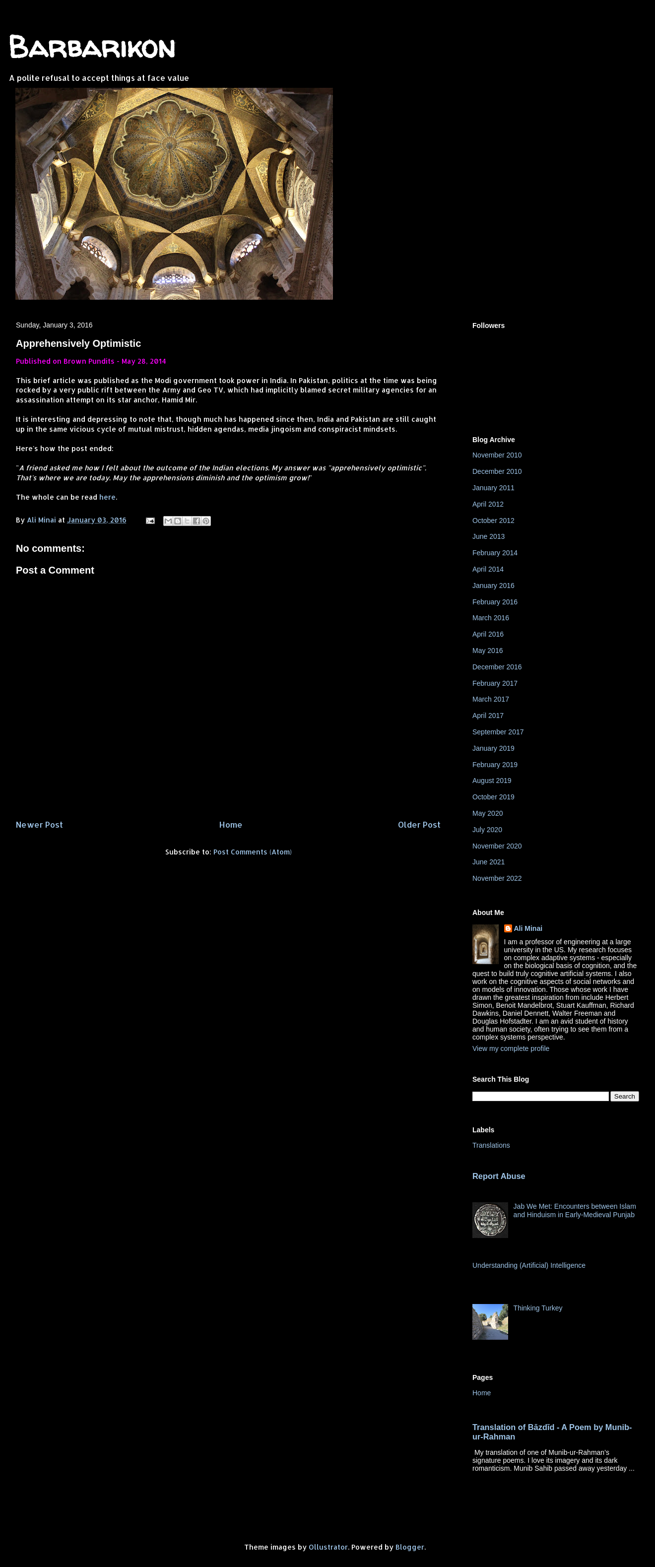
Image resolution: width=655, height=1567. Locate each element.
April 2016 (488, 634)
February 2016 (495, 602)
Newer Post (39, 824)
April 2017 (488, 715)
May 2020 (487, 813)
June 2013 (488, 536)
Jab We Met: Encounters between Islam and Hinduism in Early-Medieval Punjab (575, 1210)
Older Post (419, 824)
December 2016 (497, 667)
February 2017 (495, 683)
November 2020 (497, 846)
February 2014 (495, 553)
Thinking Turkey (538, 1308)
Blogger (409, 1547)
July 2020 (487, 830)
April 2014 (488, 569)
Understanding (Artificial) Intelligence (529, 1265)
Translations (491, 1145)
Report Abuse (498, 1176)
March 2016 (490, 618)
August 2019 (492, 780)
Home (231, 824)
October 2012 (493, 520)
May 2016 (487, 650)
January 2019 (493, 748)
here (107, 497)
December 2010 (497, 471)
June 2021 (488, 862)
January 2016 (493, 585)
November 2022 (497, 878)
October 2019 (493, 797)
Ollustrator (328, 1547)
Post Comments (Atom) (252, 852)
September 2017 (498, 732)
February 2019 (495, 765)
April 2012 (488, 504)
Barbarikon (91, 46)
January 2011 (493, 488)
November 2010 (497, 455)
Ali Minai (528, 928)
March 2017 (490, 699)
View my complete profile (510, 1048)
